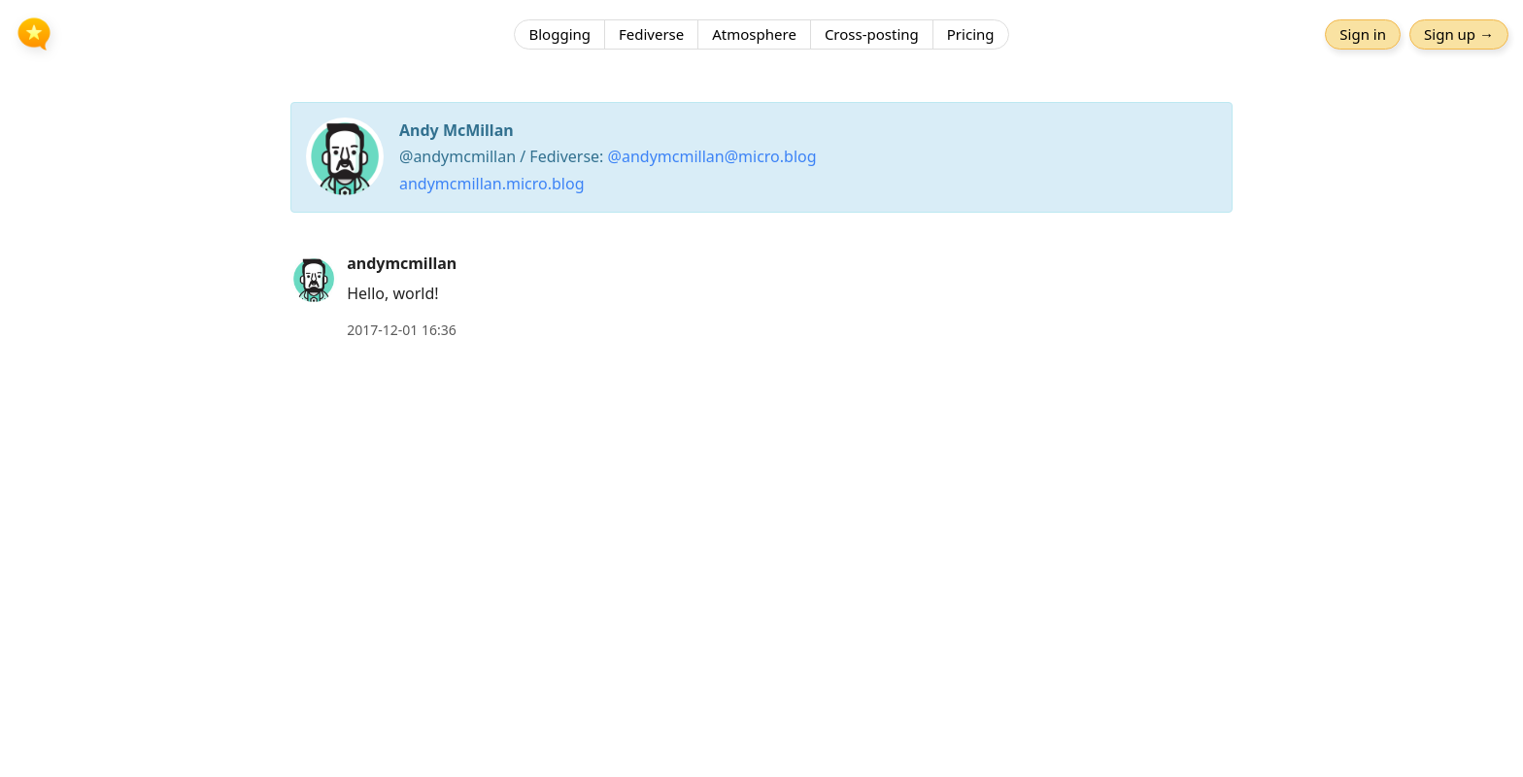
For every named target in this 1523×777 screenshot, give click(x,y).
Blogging (559, 34)
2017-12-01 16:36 (402, 330)
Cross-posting (872, 34)
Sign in (1362, 34)
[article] (761, 297)
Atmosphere (754, 34)
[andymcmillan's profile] (313, 277)
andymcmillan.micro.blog (492, 183)
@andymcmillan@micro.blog (712, 156)
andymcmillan (402, 263)
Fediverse (651, 34)
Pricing (971, 34)
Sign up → (1459, 34)
